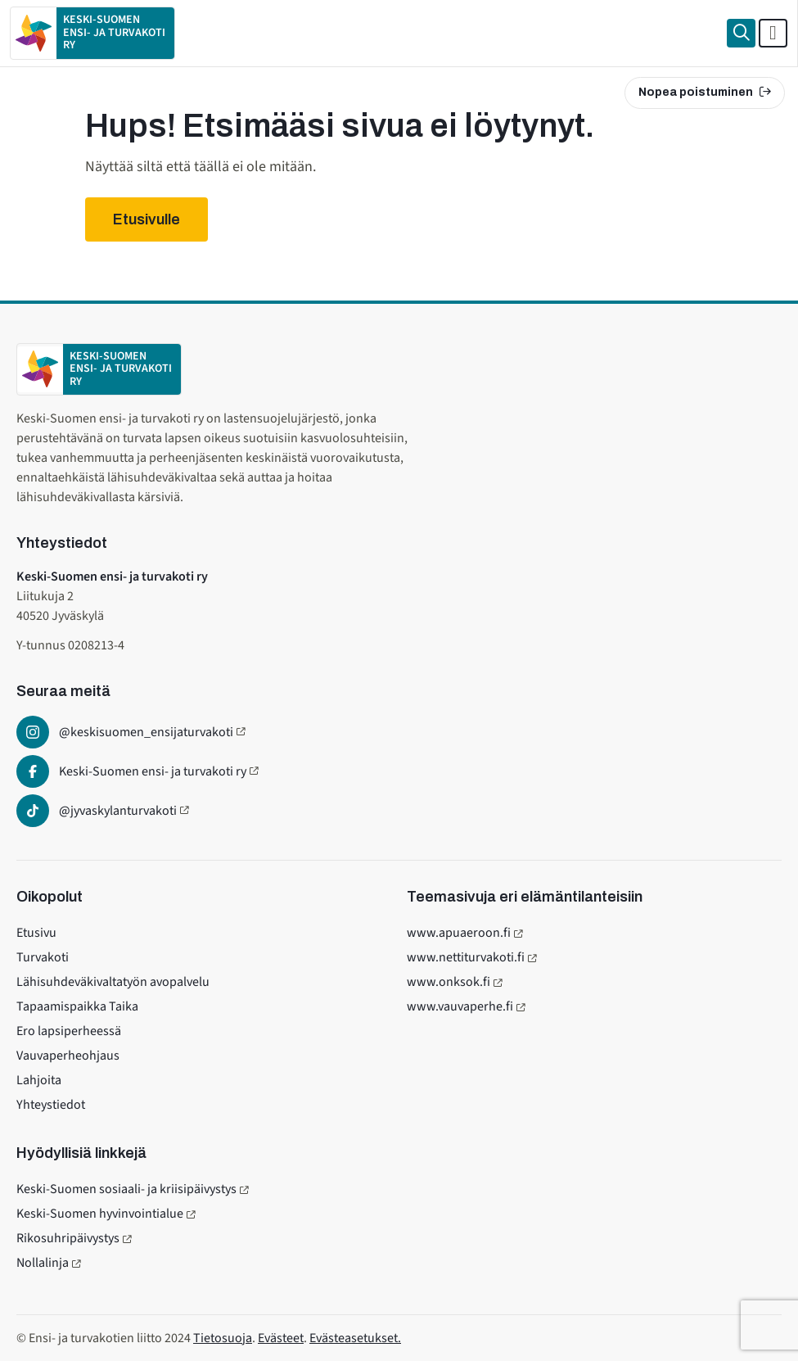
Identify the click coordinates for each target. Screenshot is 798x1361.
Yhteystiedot (50, 1105)
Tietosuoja (222, 1338)
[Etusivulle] (92, 33)
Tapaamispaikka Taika (77, 1006)
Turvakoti (42, 957)
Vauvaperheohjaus (67, 1056)
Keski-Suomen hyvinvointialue (99, 1214)
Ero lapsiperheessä (68, 1031)
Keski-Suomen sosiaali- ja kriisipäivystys (126, 1189)
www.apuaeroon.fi (459, 933)
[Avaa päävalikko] (773, 33)
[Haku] (741, 33)
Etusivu (36, 933)
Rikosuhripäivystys (67, 1238)
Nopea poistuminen (704, 92)
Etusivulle (146, 219)
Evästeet (281, 1338)
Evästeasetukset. (355, 1338)
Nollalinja (42, 1263)
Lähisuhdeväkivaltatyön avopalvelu (113, 982)
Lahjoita (38, 1080)
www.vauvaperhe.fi (460, 1006)
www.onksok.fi (448, 982)
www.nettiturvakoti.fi (466, 957)
